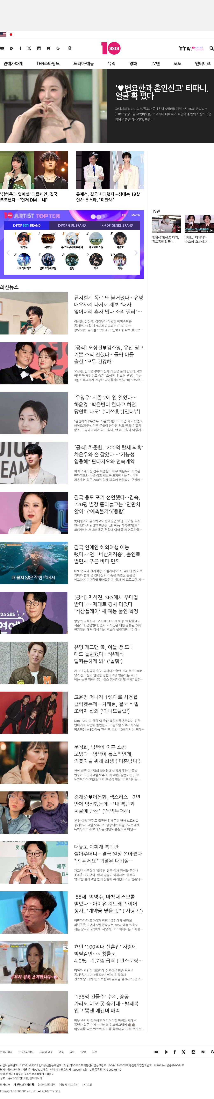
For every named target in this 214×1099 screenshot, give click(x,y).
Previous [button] (8, 252)
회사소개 (5, 1084)
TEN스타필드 (47, 64)
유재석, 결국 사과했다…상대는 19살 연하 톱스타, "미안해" (108, 197)
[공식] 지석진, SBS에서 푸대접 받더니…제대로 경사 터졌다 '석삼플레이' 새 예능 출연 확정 (106, 604)
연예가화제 (13, 64)
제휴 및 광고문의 (68, 1084)
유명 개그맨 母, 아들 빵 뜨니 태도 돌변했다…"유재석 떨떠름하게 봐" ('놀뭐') (104, 654)
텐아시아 (21, 1091)
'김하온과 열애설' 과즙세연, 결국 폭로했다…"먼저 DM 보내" (28, 197)
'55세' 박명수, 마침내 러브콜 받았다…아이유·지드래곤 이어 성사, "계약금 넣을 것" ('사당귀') (108, 903)
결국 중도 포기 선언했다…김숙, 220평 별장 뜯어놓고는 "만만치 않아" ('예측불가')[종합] (107, 504)
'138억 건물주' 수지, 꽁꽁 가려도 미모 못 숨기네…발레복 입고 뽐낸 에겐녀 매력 (106, 1003)
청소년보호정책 (47, 1084)
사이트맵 (87, 1084)
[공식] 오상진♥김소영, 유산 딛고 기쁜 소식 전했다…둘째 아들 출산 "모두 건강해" (109, 354)
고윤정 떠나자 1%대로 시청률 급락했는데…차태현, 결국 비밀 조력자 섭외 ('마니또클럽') (106, 704)
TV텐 (155, 64)
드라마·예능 (83, 64)
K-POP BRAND (27, 225)
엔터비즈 (203, 64)
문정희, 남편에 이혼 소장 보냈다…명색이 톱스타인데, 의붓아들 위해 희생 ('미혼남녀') (107, 754)
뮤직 (112, 64)
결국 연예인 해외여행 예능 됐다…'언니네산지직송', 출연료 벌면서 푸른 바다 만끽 (107, 554)
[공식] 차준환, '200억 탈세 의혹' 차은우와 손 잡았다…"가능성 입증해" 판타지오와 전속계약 (108, 454)
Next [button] (136, 252)
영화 (133, 64)
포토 (177, 64)
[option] (72, 252)
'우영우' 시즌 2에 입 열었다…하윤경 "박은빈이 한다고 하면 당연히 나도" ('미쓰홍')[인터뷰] (107, 404)
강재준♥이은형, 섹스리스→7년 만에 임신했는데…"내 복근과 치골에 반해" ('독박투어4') (107, 804)
